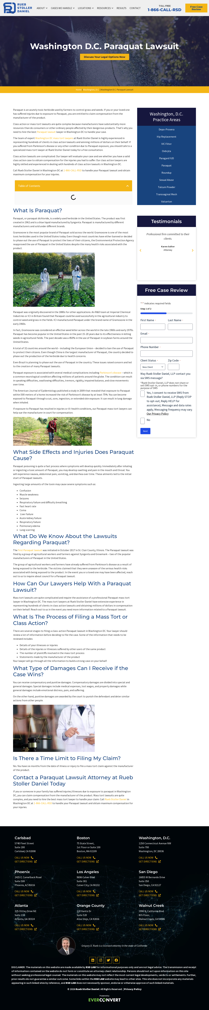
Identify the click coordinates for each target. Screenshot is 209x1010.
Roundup (166, 172)
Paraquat (166, 165)
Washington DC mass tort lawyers (54, 138)
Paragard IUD (166, 158)
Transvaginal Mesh (166, 194)
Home (79, 89)
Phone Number (150, 347)
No (148, 420)
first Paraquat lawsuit (30, 550)
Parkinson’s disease (110, 372)
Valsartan (166, 201)
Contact (135, 8)
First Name (148, 320)
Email (144, 333)
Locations (86, 8)
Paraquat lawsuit (46, 131)
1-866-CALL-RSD (164, 9)
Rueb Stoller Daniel (116, 799)
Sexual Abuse (166, 179)
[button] (127, 186)
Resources (105, 8)
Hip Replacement (166, 136)
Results (121, 8)
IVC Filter (166, 143)
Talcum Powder (166, 187)
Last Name (175, 320)
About (42, 8)
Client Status (149, 360)
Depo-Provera (166, 129)
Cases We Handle (63, 8)
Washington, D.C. (91, 89)
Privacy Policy (133, 989)
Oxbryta (166, 151)
